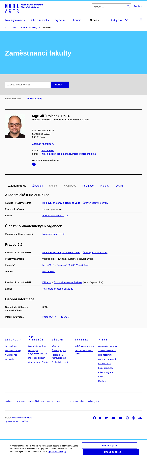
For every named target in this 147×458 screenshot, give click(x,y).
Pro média (9, 359)
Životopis (37, 185)
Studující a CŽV (119, 20)
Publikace (88, 185)
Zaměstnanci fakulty (107, 350)
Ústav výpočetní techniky (95, 203)
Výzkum (57, 339)
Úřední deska (104, 381)
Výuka (119, 185)
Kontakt (101, 377)
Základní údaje (17, 185)
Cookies (24, 421)
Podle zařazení (13, 98)
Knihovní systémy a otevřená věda (61, 203)
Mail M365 (9, 401)
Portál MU (49, 317)
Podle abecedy (34, 98)
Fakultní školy (104, 363)
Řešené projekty (59, 350)
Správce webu (11, 421)
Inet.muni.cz (78, 401)
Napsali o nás (11, 355)
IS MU (65, 317)
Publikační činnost (60, 362)
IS (69, 401)
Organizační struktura (107, 346)
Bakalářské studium (37, 346)
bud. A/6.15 (48, 265)
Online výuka (93, 401)
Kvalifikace (70, 185)
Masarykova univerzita (53, 234)
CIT (64, 401)
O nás (103, 339)
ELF (58, 401)
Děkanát (46, 282)
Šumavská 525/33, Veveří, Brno (73, 265)
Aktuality (13, 339)
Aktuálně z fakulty (13, 350)
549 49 (47, 150)
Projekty (104, 185)
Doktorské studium (36, 358)
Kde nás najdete (105, 372)
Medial (50, 401)
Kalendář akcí (11, 346)
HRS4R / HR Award (107, 359)
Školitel (53, 185)
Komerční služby (105, 368)
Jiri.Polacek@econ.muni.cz (56, 154)
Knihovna (21, 401)
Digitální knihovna (36, 401)
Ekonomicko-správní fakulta (68, 282)
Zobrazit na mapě (43, 144)
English (138, 6)
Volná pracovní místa (84, 346)
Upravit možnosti (57, 453)
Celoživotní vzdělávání (38, 362)
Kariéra (81, 339)
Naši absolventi (105, 355)
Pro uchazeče (35, 338)
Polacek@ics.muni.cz (84, 154)
